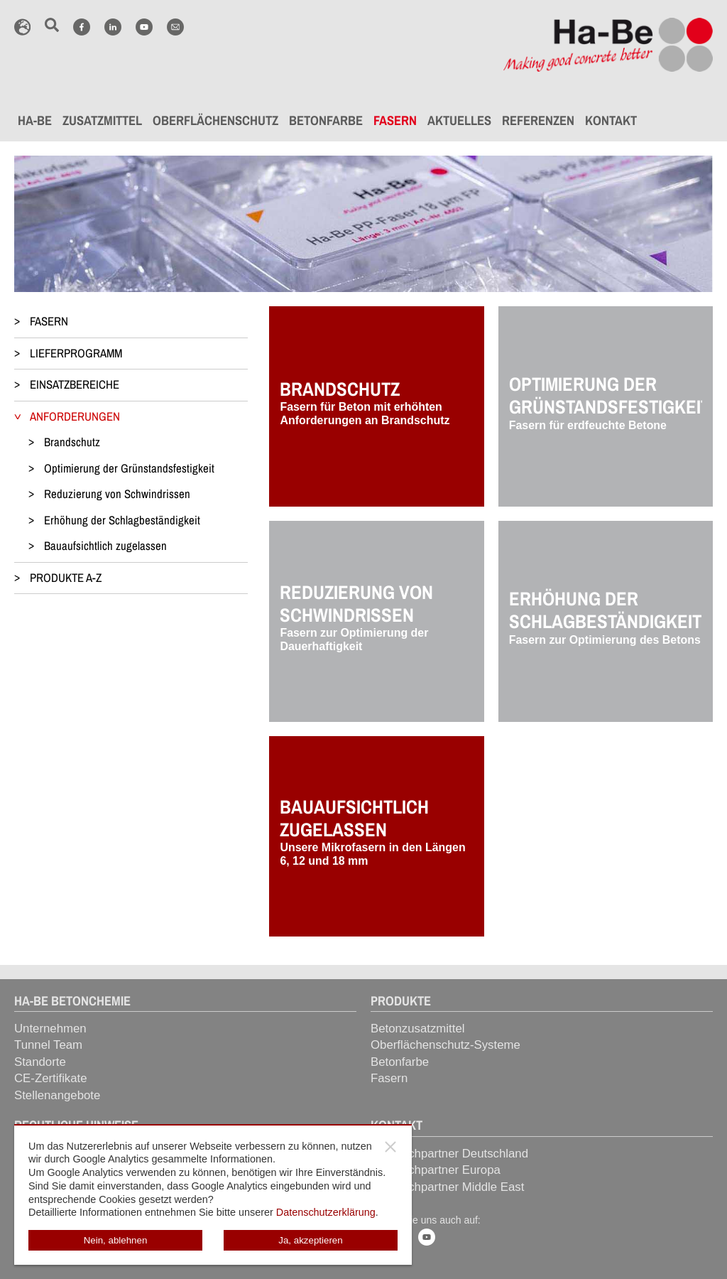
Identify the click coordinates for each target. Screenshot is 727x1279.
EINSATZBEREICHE (74, 384)
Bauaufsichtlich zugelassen (105, 546)
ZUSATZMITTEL (102, 120)
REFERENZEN (538, 120)
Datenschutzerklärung (326, 1212)
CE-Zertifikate (50, 1078)
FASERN (395, 120)
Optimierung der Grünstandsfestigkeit (129, 468)
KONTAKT (611, 120)
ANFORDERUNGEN (75, 416)
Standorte (40, 1062)
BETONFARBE (326, 120)
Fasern (389, 1078)
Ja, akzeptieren (310, 1240)
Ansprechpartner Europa (436, 1170)
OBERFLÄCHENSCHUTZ (215, 120)
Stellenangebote (57, 1095)
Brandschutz (72, 442)
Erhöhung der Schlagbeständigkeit (122, 520)
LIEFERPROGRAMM (76, 353)
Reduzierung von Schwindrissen (117, 494)
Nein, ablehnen (116, 1240)
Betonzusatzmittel (417, 1028)
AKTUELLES (459, 120)
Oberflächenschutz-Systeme (445, 1045)
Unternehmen (50, 1028)
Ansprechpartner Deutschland (449, 1153)
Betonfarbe (400, 1062)
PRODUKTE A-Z (66, 577)
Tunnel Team (48, 1045)
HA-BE (35, 120)
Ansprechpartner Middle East (447, 1187)
